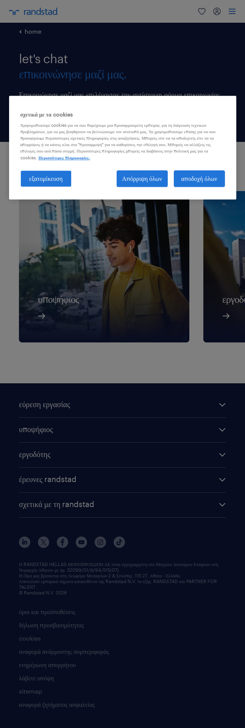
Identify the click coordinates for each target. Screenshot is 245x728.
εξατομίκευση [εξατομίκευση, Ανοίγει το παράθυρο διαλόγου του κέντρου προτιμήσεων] (46, 178)
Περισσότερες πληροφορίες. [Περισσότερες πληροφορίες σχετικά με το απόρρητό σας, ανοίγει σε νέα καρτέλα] (64, 157)
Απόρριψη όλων (142, 178)
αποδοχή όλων (199, 178)
